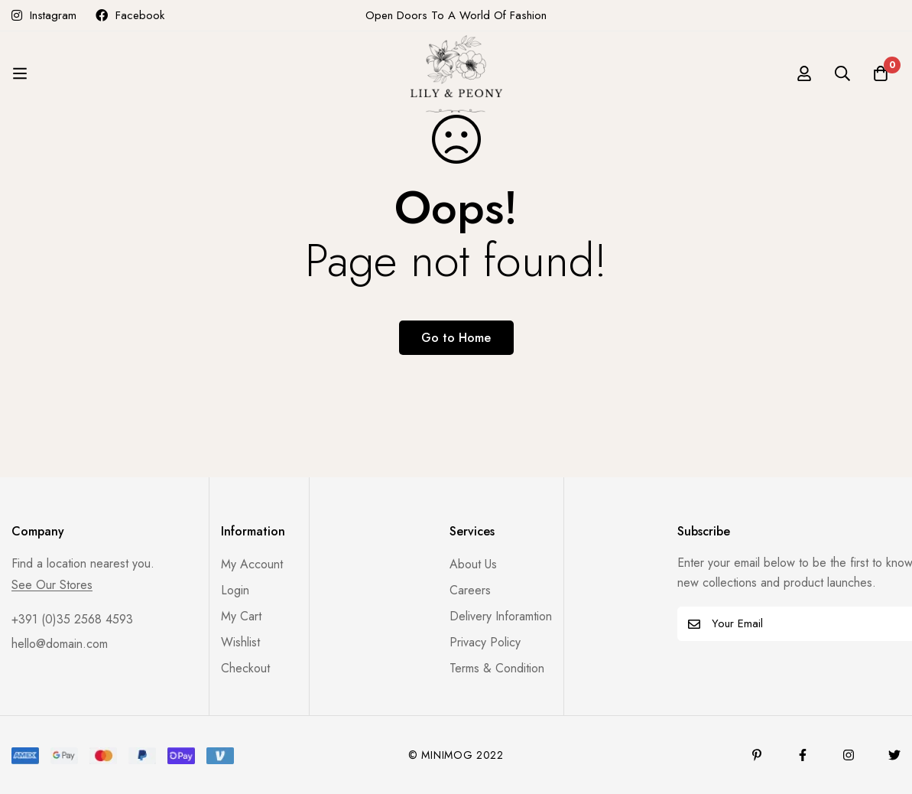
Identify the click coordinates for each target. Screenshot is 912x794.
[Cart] (881, 73)
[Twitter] (894, 755)
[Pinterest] (757, 755)
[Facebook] (803, 755)
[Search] (842, 73)
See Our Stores (51, 585)
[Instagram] (848, 755)
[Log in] (804, 73)
